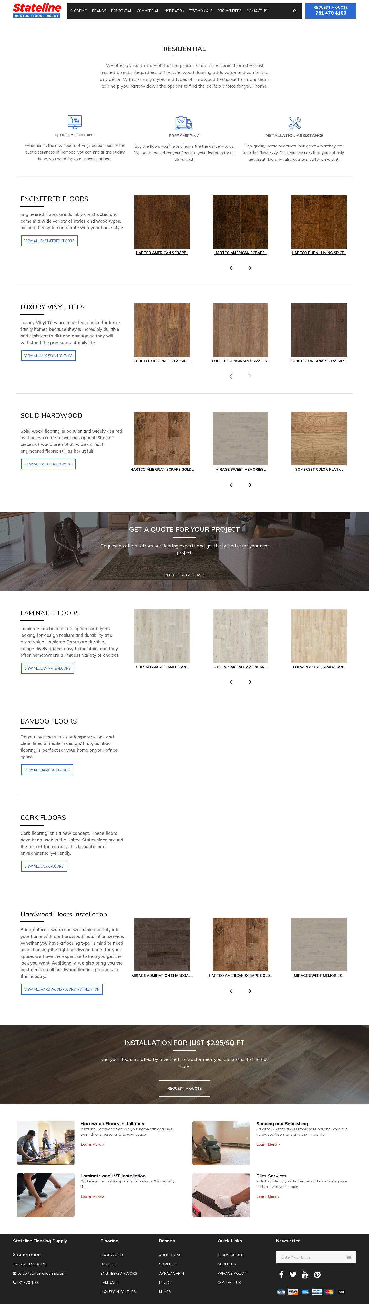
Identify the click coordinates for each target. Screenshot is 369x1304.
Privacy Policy (232, 1273)
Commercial (148, 11)
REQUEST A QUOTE (185, 1088)
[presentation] (230, 267)
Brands (99, 11)
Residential (121, 11)
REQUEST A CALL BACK (184, 575)
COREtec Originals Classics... (162, 361)
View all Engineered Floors (49, 241)
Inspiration (174, 11)
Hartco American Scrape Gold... (162, 469)
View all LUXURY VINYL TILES (48, 356)
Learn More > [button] (93, 1144)
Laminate (109, 1282)
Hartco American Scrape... (162, 252)
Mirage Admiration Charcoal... (161, 975)
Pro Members (230, 11)
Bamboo (108, 1264)
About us (227, 1264)
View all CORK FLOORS (44, 866)
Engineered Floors (119, 1273)
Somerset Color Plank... (319, 469)
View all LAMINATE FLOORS (47, 668)
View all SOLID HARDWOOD (48, 464)
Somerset (168, 1264)
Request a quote (331, 11)
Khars (165, 1291)
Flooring (78, 11)
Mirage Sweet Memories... (240, 469)
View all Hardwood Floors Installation (61, 989)
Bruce (165, 1282)
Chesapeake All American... (162, 667)
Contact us (257, 11)
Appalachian (171, 1273)
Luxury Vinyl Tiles (118, 1291)
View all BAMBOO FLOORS (47, 770)
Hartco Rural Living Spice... (319, 252)
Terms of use (230, 1255)
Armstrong (170, 1255)
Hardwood (112, 1255)
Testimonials (201, 11)
